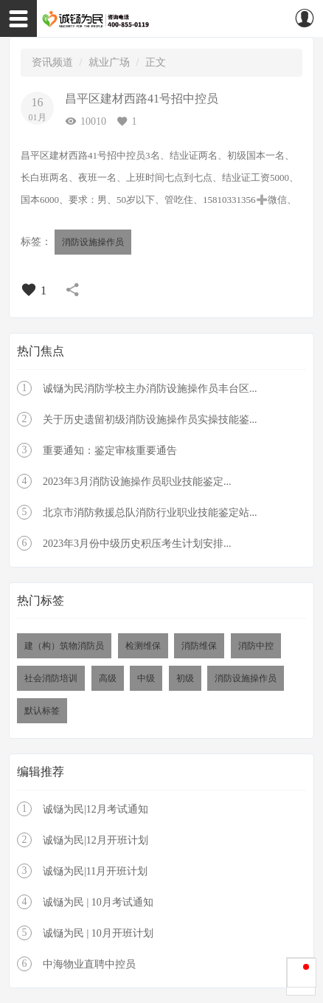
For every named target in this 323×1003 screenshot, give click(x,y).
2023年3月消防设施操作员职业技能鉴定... (137, 481)
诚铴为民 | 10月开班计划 (98, 933)
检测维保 (143, 646)
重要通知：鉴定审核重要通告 (110, 450)
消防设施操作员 (93, 242)
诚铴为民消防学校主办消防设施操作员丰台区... (150, 388)
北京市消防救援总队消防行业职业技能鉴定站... (150, 512)
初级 (185, 678)
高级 (108, 678)
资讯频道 (52, 62)
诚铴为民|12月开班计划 (95, 840)
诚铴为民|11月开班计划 (95, 871)
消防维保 (199, 646)
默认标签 (42, 711)
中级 (146, 678)
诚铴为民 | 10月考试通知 (98, 902)
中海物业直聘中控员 (89, 964)
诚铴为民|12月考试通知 (95, 809)
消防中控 (256, 646)
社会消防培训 (50, 678)
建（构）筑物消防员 (64, 646)
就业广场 (109, 62)
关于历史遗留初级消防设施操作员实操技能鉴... (150, 419)
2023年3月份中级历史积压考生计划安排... (137, 543)
